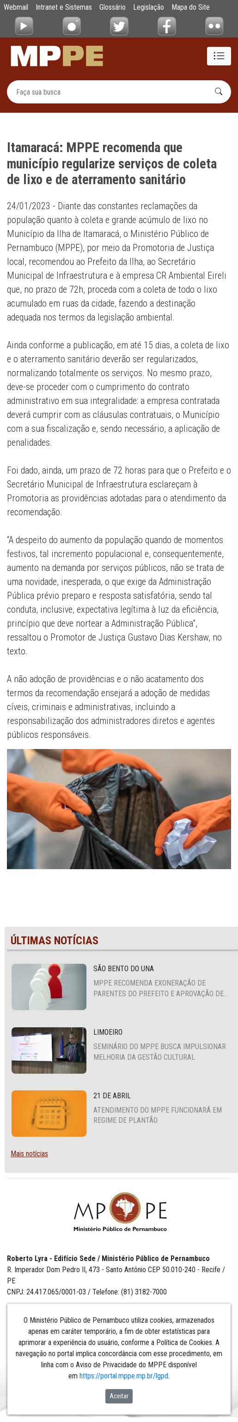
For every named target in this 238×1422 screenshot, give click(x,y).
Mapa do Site (190, 7)
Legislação (148, 7)
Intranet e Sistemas (64, 7)
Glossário (112, 7)
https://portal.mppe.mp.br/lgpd (123, 1375)
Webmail (16, 7)
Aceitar (119, 1396)
